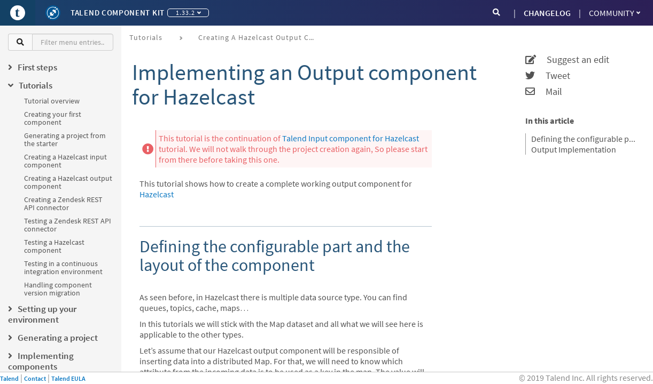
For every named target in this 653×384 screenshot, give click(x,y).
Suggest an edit (567, 59)
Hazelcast (156, 194)
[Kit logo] (53, 13)
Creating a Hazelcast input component (65, 161)
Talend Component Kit (118, 12)
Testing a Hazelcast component (54, 246)
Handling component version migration (58, 289)
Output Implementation (573, 149)
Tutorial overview (52, 101)
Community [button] (614, 12)
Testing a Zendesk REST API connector (67, 225)
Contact (35, 378)
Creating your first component (52, 118)
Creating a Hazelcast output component (68, 182)
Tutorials (145, 37)
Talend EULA (68, 378)
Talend (9, 378)
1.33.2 (188, 13)
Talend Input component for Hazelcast (350, 138)
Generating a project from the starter (65, 139)
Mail (543, 91)
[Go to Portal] (17, 13)
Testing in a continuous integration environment (63, 267)
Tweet (547, 75)
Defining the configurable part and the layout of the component (585, 138)
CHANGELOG (547, 12)
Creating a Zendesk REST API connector (63, 203)
